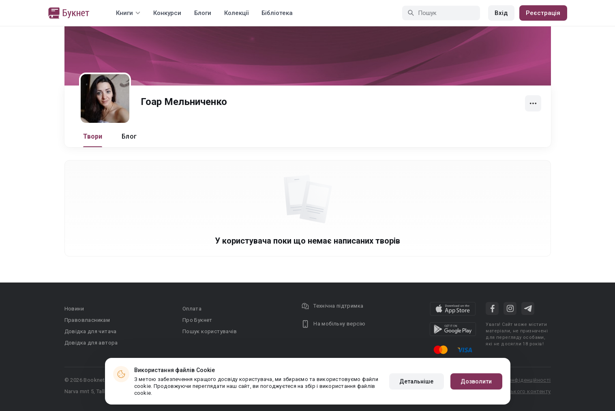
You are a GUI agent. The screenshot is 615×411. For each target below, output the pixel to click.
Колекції (236, 13)
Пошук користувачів (209, 331)
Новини (74, 309)
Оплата (191, 309)
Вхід (501, 13)
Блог (129, 136)
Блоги (202, 13)
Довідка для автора (91, 343)
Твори (93, 136)
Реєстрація (543, 13)
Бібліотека (277, 13)
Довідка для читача (90, 331)
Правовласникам (87, 320)
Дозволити (476, 381)
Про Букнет (197, 320)
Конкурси (167, 13)
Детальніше (416, 381)
